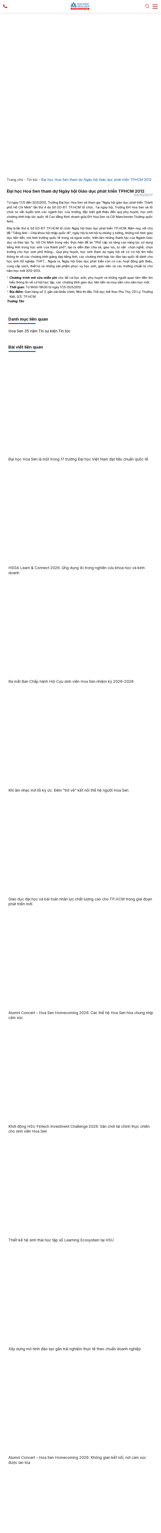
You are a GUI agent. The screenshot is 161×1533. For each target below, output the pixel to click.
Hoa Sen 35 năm (23, 174)
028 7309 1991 (117, 1465)
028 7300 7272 (86, 1465)
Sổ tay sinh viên (17, 1493)
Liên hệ (48, 1503)
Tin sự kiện (47, 174)
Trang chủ (15, 23)
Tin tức (32, 23)
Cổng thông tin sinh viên (23, 1487)
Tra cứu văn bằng (18, 1499)
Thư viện (49, 1497)
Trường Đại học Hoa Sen (50, 1528)
